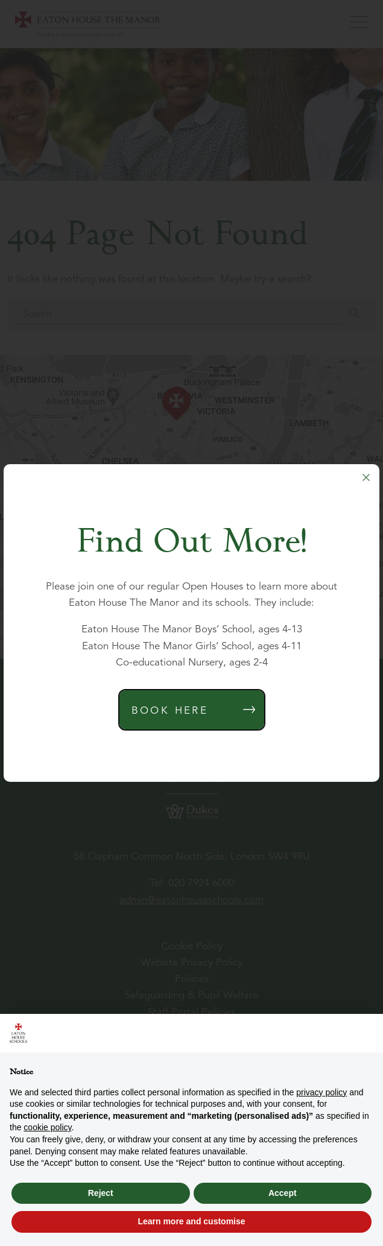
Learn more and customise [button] (191, 1221)
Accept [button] (282, 1193)
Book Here (170, 711)
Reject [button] (100, 1193)
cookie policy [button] (47, 1127)
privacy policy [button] (321, 1092)
